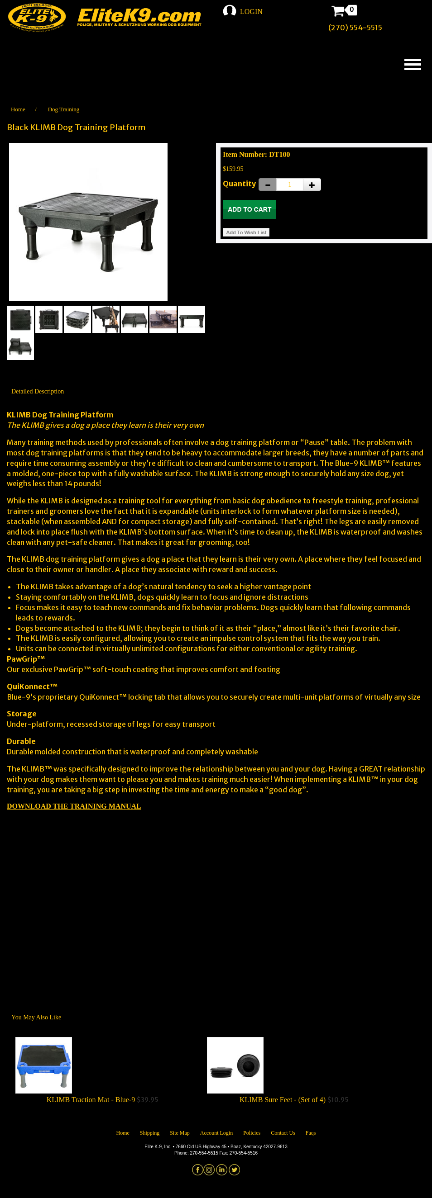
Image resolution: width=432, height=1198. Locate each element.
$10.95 (294, 1070)
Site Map (180, 1133)
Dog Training (64, 109)
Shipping (149, 1133)
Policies (251, 1133)
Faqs (311, 1133)
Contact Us (283, 1133)
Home (18, 109)
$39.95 (102, 1070)
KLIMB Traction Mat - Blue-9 (91, 1099)
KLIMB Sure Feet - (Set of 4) (283, 1099)
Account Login (216, 1133)
